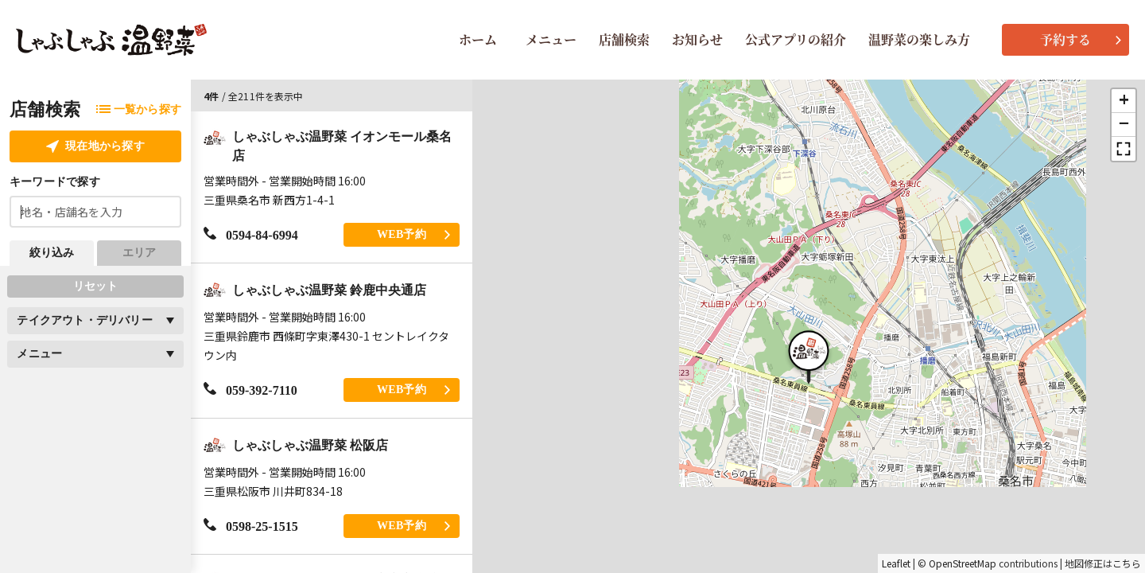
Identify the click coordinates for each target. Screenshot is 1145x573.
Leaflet (896, 563)
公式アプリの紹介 (795, 39)
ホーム (478, 39)
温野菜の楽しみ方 (919, 39)
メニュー (551, 39)
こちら (1126, 563)
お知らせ (697, 39)
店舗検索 (624, 39)
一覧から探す (138, 109)
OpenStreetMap (962, 563)
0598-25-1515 (251, 525)
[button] (808, 354)
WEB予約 (413, 234)
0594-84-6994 (251, 234)
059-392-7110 (250, 389)
